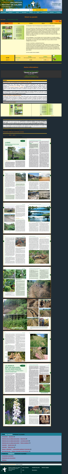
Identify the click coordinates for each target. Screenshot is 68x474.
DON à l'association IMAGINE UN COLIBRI (30, 57)
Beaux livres (23, 438)
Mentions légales (45, 467)
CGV (23, 470)
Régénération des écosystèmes (8, 458)
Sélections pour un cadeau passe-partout (10, 438)
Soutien (29, 56)
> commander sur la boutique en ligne (31, 77)
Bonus (43, 23)
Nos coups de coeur (6, 451)
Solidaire (45, 56)
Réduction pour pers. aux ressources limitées (45, 57)
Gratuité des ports (36, 467)
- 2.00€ (46, 59)
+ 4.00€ (30, 59)
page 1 (10, 134)
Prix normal (17, 57)
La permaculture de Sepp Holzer (16, 86)
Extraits (31, 23)
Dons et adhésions (39, 9)
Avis (19, 23)
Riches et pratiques (24, 443)
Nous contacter (25, 467)
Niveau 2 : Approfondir (7, 449)
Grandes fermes (11, 445)
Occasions (59, 12)
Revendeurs (34, 470)
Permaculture (5, 436)
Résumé (6, 23)
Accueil (3, 464)
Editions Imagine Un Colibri (12, 19)
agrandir (21, 115)
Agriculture (11, 436)
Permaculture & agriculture (8, 455)
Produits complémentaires (55, 23)
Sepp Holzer (3, 19)
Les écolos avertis (24, 440)
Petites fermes (11, 447)
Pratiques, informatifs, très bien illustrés (20, 451)
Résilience (4, 460)
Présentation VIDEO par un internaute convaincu (13, 131)
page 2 (14, 134)
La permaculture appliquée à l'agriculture (21, 449)
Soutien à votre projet (55, 9)
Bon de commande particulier (10, 464)
